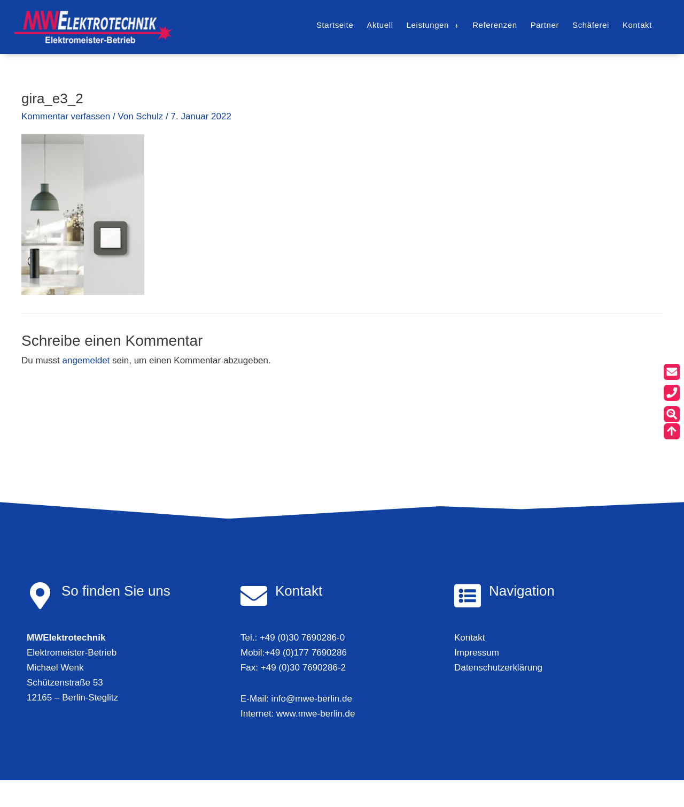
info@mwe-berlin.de (311, 699)
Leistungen (433, 25)
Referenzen (494, 24)
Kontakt (637, 24)
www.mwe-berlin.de (315, 714)
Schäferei (590, 24)
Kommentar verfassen (65, 116)
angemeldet (86, 360)
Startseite (334, 24)
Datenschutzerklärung (498, 668)
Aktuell (380, 24)
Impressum (476, 653)
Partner (545, 24)
